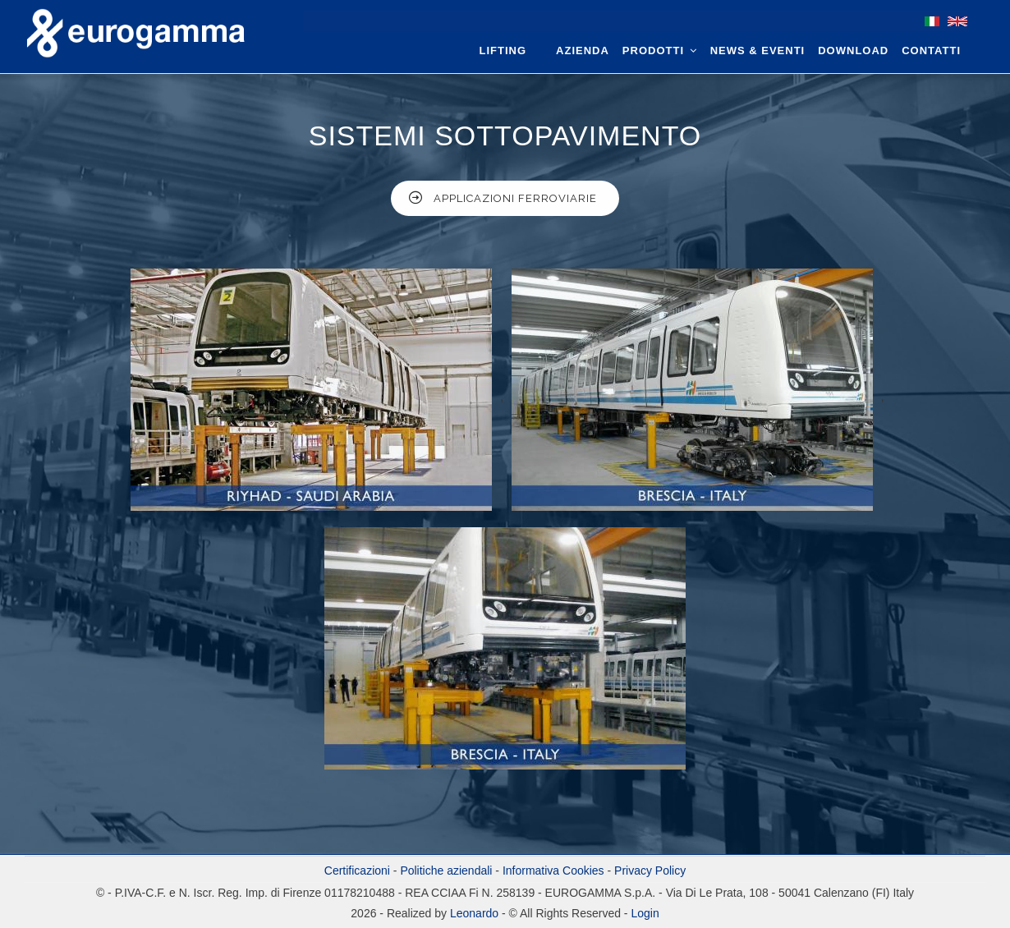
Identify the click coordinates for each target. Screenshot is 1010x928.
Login (645, 913)
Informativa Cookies (553, 870)
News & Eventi (758, 50)
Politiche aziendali (446, 870)
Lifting (503, 50)
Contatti (931, 50)
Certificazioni (357, 870)
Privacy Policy (650, 870)
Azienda (582, 50)
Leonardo (472, 913)
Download (853, 50)
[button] (313, 397)
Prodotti (659, 50)
